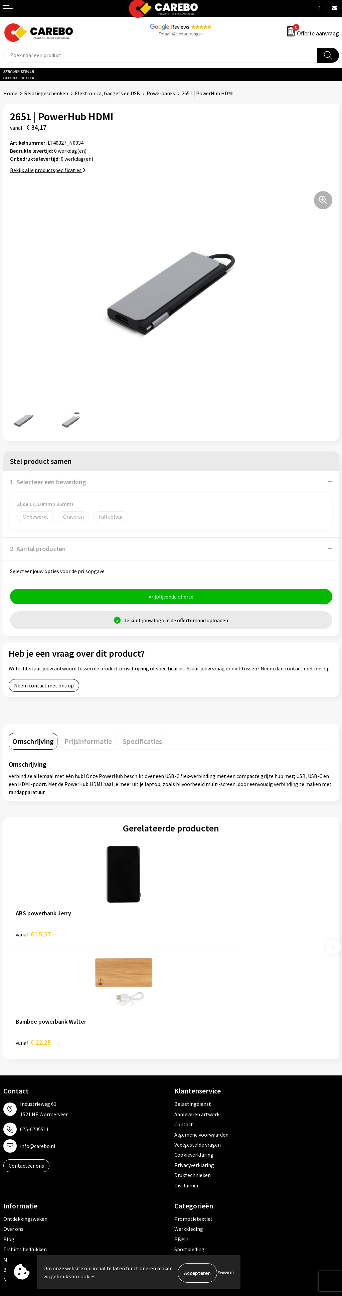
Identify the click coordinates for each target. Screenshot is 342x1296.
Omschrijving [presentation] (33, 743)
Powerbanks (161, 93)
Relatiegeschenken (46, 93)
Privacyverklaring (194, 1058)
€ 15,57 (33, 935)
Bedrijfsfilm (17, 1162)
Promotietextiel (193, 1112)
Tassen (182, 1162)
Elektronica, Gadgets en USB (107, 93)
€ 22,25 (195, 935)
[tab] (33, 743)
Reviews (180, 26)
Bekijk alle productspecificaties (48, 170)
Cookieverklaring (193, 1048)
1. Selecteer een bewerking (48, 482)
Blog (8, 1132)
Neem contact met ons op (44, 687)
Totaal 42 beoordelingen (181, 34)
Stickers (183, 1173)
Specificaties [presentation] (142, 743)
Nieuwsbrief (17, 1173)
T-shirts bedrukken (25, 1142)
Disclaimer (186, 1078)
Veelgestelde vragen (197, 1038)
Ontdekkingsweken (25, 1112)
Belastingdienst (192, 997)
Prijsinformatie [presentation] (88, 743)
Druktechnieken (192, 1068)
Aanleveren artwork (196, 1007)
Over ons (13, 1122)
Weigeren (226, 1272)
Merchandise (17, 1152)
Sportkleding (189, 1142)
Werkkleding (188, 1122)
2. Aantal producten (38, 548)
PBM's (181, 1132)
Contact (183, 1017)
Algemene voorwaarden (201, 1027)
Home (10, 93)
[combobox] (160, 55)
